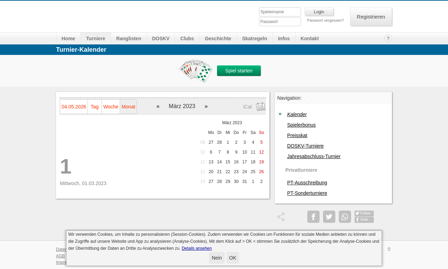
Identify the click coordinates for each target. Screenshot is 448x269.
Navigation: (289, 98)
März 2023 (232, 122)
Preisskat (297, 135)
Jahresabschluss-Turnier (314, 156)
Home (68, 38)
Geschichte (218, 38)
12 (202, 171)
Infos (283, 38)
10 (202, 152)
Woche (110, 106)
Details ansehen (197, 248)
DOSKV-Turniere (305, 146)
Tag (95, 106)
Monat (128, 106)
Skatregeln (254, 38)
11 (202, 162)
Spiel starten (239, 70)
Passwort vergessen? (325, 20)
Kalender (297, 114)
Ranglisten (128, 38)
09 (202, 142)
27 (211, 142)
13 (202, 181)
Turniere (95, 38)
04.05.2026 (74, 106)
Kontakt (310, 38)
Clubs (187, 38)
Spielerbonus (301, 125)
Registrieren (371, 17)
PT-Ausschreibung (307, 182)
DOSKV (160, 38)
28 (219, 142)
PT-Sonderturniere (307, 193)
